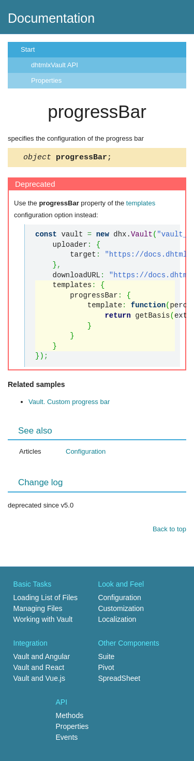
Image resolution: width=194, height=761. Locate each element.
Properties (46, 80)
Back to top (169, 530)
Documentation (51, 18)
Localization (117, 621)
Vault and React (39, 669)
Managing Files (38, 610)
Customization (121, 610)
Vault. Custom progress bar (69, 403)
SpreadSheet (119, 680)
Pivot (106, 669)
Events (67, 739)
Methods (70, 717)
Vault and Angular (41, 658)
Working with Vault (43, 621)
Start (28, 49)
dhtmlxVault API (54, 65)
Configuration (86, 453)
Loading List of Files (45, 599)
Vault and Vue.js (39, 680)
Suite (106, 658)
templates (140, 204)
